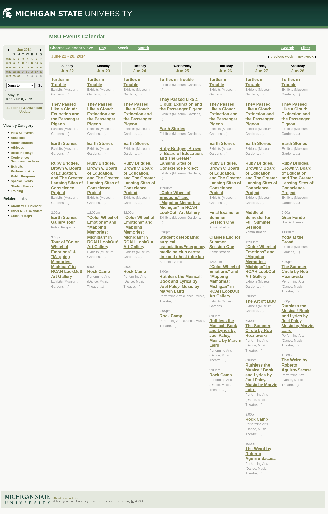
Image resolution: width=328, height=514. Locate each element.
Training (17, 191)
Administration (22, 143)
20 (36, 67)
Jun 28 (297, 71)
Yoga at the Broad (293, 239)
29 (14, 76)
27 (36, 71)
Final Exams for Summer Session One (224, 217)
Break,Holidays (22, 153)
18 (27, 67)
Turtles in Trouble (60, 82)
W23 (8, 58)
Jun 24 (139, 71)
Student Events (22, 186)
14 (41, 63)
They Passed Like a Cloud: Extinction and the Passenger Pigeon (65, 114)
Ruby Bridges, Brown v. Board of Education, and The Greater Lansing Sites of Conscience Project (67, 178)
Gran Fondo (293, 217)
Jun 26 (225, 71)
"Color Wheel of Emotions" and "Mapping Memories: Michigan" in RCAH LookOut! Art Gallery (102, 232)
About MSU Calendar (26, 206)
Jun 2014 (24, 50)
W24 (8, 63)
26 (32, 71)
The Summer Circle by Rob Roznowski (258, 330)
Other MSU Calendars (27, 211)
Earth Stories (64, 143)
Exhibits (17, 166)
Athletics (17, 148)
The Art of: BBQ (260, 301)
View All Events (22, 133)
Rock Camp (98, 271)
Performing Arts (22, 171)
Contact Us (70, 498)
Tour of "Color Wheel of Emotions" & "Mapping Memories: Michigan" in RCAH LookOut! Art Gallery (66, 259)
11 (27, 63)
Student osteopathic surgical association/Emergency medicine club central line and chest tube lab (183, 247)
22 (14, 71)
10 (23, 63)
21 (41, 67)
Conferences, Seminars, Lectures (25, 159)
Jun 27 (261, 71)
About (57, 498)
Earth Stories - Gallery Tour (65, 219)
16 (18, 67)
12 (32, 63)
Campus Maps (21, 216)
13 (36, 63)
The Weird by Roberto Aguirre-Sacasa (260, 453)
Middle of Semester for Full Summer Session (258, 219)
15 (14, 67)
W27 (8, 76)
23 (18, 71)
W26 (8, 71)
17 (23, 67)
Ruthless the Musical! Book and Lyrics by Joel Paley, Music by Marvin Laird (181, 283)
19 (32, 67)
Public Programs (23, 176)
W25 (8, 67)
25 (27, 71)
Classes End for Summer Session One (224, 242)
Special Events (22, 181)
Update (25, 111)
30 (18, 76)
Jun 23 (103, 71)
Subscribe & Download (24, 108)
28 (41, 71)
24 (23, 71)
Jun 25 (182, 71)
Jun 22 (67, 71)
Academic (18, 138)
